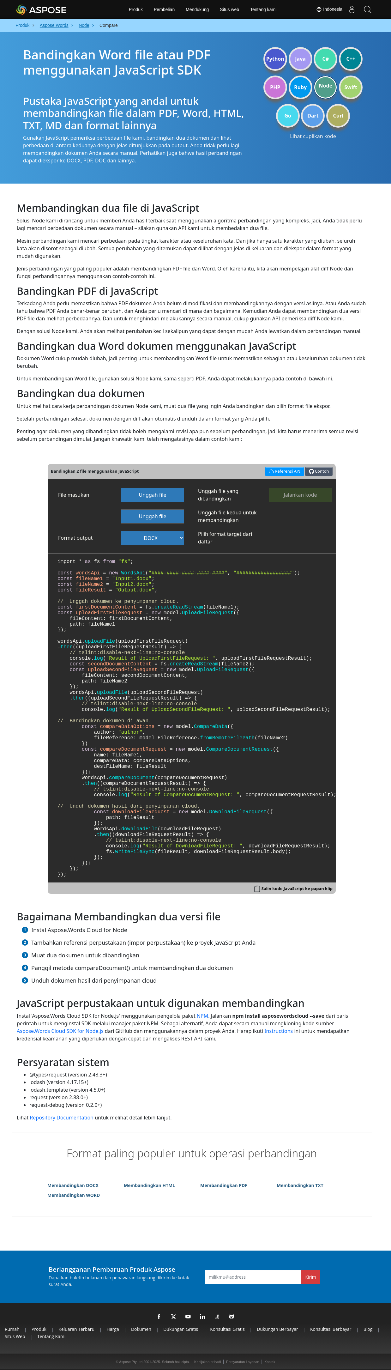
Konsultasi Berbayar (330, 1329)
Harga (112, 1329)
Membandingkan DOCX (73, 1185)
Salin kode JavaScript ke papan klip (297, 888)
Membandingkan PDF (223, 1185)
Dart (312, 115)
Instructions (278, 1031)
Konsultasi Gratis (227, 1329)
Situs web (229, 9)
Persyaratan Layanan (242, 1362)
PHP (275, 87)
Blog (368, 1329)
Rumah (12, 1329)
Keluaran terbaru (76, 1329)
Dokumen (141, 1329)
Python (275, 58)
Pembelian (164, 9)
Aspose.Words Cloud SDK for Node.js (60, 1031)
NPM (202, 1015)
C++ (350, 58)
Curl (338, 115)
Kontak (269, 1362)
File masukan (73, 494)
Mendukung (197, 9)
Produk (136, 9)
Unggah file (152, 494)
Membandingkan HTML (149, 1185)
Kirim (310, 1277)
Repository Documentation (61, 1117)
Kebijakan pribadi (207, 1362)
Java (300, 58)
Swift (350, 87)
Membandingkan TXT (300, 1185)
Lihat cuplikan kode (313, 136)
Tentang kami (263, 9)
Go (287, 115)
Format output (75, 537)
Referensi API (283, 470)
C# (325, 58)
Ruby (300, 87)
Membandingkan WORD (73, 1195)
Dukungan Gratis (180, 1329)
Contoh (319, 471)
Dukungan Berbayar (277, 1329)
